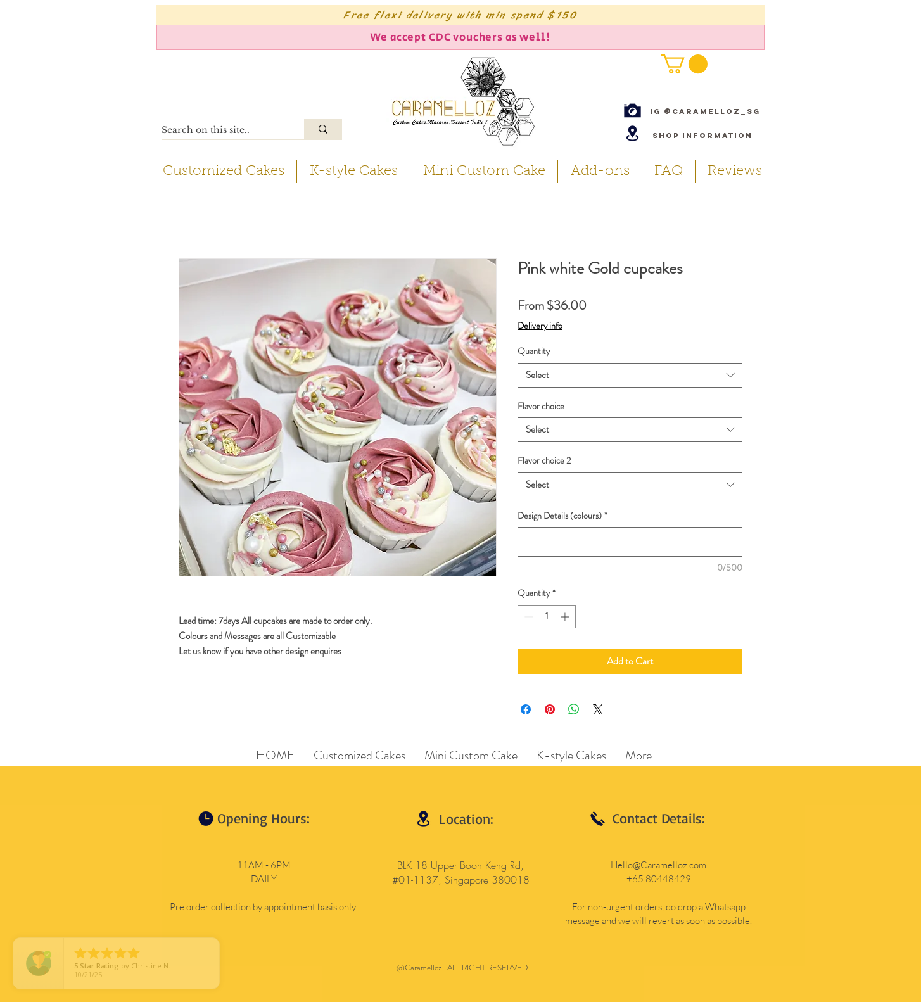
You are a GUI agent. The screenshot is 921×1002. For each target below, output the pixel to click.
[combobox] (630, 375)
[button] (684, 63)
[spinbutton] (546, 617)
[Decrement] (527, 617)
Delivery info (540, 326)
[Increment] (566, 617)
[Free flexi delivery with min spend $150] (460, 15)
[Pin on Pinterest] (549, 709)
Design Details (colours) (562, 516)
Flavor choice (541, 406)
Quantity (534, 351)
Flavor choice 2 (544, 460)
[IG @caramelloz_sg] (705, 111)
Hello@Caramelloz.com (658, 865)
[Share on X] (598, 709)
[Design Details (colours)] (630, 542)
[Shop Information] (702, 135)
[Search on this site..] (219, 130)
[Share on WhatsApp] (573, 709)
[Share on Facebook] (525, 709)
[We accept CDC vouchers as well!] (460, 37)
